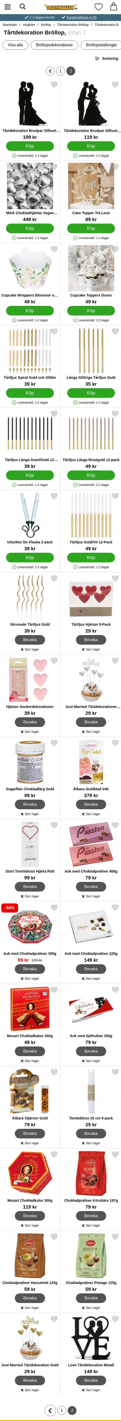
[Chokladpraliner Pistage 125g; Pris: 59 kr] (91, 1262)
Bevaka (30, 639)
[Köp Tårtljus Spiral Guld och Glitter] (30, 393)
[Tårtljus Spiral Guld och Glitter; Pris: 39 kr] (30, 357)
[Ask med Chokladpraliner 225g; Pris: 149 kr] (91, 933)
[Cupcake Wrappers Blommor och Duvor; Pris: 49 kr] (30, 275)
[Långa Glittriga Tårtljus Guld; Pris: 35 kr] (91, 357)
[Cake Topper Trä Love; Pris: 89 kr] (91, 193)
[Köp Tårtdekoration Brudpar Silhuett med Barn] (30, 146)
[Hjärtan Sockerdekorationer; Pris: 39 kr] (30, 686)
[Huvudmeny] (7, 7)
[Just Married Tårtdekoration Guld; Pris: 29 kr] (30, 1345)
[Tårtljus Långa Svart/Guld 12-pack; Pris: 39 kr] (30, 439)
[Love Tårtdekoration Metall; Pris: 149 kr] (91, 1345)
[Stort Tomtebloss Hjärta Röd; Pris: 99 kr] (30, 851)
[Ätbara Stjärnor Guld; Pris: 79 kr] (30, 1098)
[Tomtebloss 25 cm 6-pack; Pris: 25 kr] (91, 1098)
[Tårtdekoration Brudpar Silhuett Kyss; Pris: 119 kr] (91, 110)
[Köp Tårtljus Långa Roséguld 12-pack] (91, 475)
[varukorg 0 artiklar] (113, 7)
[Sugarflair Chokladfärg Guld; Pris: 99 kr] (30, 769)
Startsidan (10, 25)
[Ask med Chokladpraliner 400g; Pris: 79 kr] (91, 851)
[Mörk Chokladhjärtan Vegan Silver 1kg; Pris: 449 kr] (30, 193)
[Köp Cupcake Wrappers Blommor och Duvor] (30, 310)
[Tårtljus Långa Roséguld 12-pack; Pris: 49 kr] (91, 439)
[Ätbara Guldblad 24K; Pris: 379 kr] (91, 769)
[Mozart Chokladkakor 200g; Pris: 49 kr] (30, 1015)
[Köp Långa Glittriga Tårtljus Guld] (91, 393)
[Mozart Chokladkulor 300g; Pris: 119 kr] (30, 1180)
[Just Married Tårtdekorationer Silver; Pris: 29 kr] (91, 686)
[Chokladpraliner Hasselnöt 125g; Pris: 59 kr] (30, 1262)
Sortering (106, 58)
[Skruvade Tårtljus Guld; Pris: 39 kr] (30, 604)
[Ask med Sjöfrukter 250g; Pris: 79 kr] (91, 1015)
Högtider (29, 25)
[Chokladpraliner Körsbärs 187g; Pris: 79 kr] (91, 1180)
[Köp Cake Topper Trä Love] (91, 228)
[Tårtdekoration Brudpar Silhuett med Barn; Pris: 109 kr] (30, 110)
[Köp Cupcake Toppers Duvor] (91, 310)
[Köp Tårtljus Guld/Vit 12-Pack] (91, 557)
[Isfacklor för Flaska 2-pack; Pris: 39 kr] (30, 522)
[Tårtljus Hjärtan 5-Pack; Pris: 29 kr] (91, 604)
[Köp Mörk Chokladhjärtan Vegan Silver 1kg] (30, 228)
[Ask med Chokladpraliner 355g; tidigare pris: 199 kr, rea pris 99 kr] (30, 933)
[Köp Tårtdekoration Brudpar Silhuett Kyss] (91, 146)
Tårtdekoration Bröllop (73, 25)
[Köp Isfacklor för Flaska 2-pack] (30, 557)
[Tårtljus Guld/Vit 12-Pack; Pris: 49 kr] (91, 522)
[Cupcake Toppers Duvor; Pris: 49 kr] (91, 275)
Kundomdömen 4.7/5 (82, 17)
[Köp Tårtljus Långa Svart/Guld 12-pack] (30, 475)
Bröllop (46, 25)
